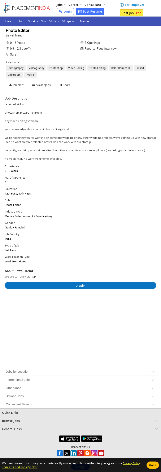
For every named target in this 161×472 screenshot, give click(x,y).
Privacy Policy (131, 463)
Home (7, 21)
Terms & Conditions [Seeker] (20, 467)
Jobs (61, 5)
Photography (15, 68)
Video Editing (76, 68)
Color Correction (121, 68)
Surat (31, 21)
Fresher (85, 21)
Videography (36, 68)
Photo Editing (98, 68)
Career (75, 5)
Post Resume (90, 11)
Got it (152, 465)
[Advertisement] (80, 304)
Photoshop (56, 68)
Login (65, 11)
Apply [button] (80, 285)
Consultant (95, 5)
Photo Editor (48, 21)
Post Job (131, 13)
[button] (65, 85)
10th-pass (68, 21)
